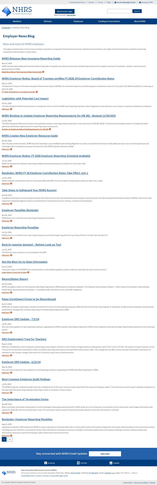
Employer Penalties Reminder (20, 210)
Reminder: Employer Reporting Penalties (27, 419)
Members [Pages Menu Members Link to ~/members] (17, 21)
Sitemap (152, 483)
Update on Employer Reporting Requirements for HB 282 (25, 129)
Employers (6, 27)
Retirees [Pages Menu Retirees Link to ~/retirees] (48, 21)
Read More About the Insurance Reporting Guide (22, 72)
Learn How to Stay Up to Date (14, 272)
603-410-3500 (75, 473)
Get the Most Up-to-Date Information (24, 262)
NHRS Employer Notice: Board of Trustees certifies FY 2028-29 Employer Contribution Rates (58, 78)
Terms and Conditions (141, 483)
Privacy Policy (127, 483)
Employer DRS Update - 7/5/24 (20, 319)
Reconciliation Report (15, 279)
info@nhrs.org (109, 473)
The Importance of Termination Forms (25, 399)
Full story (6, 109)
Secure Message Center (59, 476)
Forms (100, 2)
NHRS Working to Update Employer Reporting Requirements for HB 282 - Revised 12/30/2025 (59, 115)
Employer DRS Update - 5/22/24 (21, 362)
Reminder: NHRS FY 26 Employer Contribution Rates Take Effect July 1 (45, 173)
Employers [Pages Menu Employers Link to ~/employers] (78, 21)
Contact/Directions (77, 2)
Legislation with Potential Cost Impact (25, 98)
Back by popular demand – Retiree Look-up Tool (31, 244)
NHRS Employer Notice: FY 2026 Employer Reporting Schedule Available (46, 156)
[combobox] (119, 11)
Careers (39, 476)
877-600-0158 (93, 473)
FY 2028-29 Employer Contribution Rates (18, 92)
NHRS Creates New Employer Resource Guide (30, 135)
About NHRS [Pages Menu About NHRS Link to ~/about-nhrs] (139, 21)
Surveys (46, 476)
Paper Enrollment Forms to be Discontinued (29, 299)
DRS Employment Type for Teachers (24, 339)
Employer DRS (146, 2)
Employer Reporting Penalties (20, 227)
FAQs (109, 2)
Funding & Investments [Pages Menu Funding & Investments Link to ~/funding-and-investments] (109, 21)
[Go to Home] (10, 473)
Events (91, 2)
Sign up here (71, 15)
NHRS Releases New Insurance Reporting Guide (31, 58)
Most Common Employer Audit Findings (26, 379)
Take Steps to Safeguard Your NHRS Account (29, 190)
